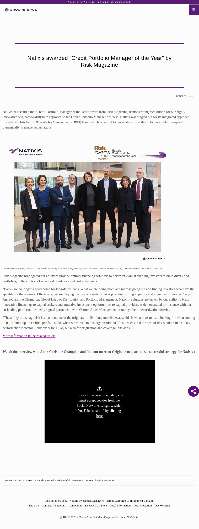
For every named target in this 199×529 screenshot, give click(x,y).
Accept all (116, 294)
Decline (82, 294)
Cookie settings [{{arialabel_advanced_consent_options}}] (79, 234)
